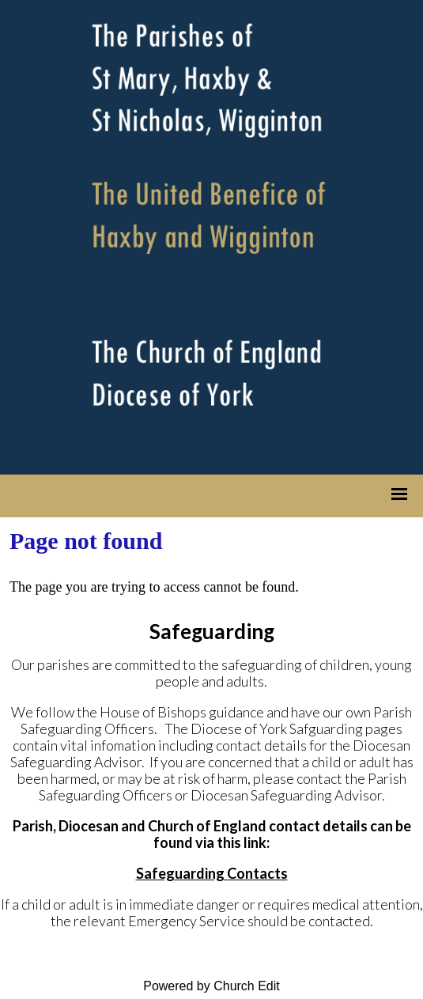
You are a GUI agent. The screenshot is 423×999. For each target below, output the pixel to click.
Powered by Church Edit (211, 986)
